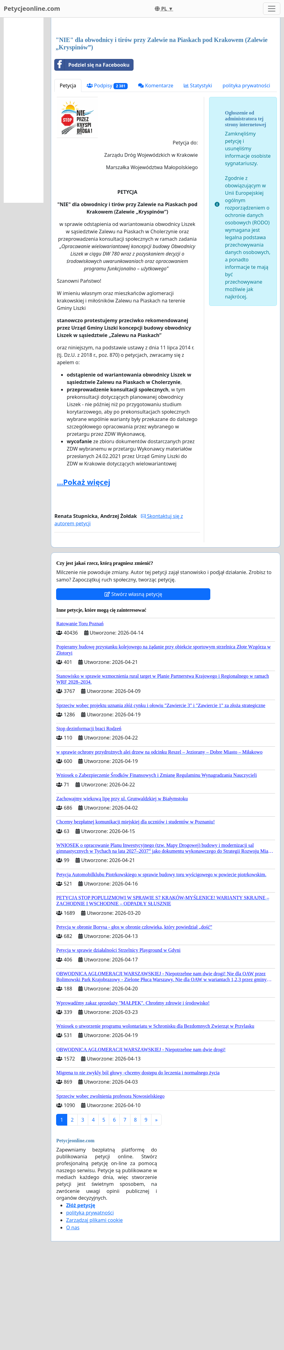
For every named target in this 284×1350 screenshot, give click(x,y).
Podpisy (107, 172)
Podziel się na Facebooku (92, 151)
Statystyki (198, 172)
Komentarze (155, 172)
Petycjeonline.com (32, 8)
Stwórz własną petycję (133, 680)
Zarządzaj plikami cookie (94, 1306)
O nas (72, 1313)
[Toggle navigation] (271, 8)
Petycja (68, 172)
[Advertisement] (165, 70)
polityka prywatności (246, 172)
